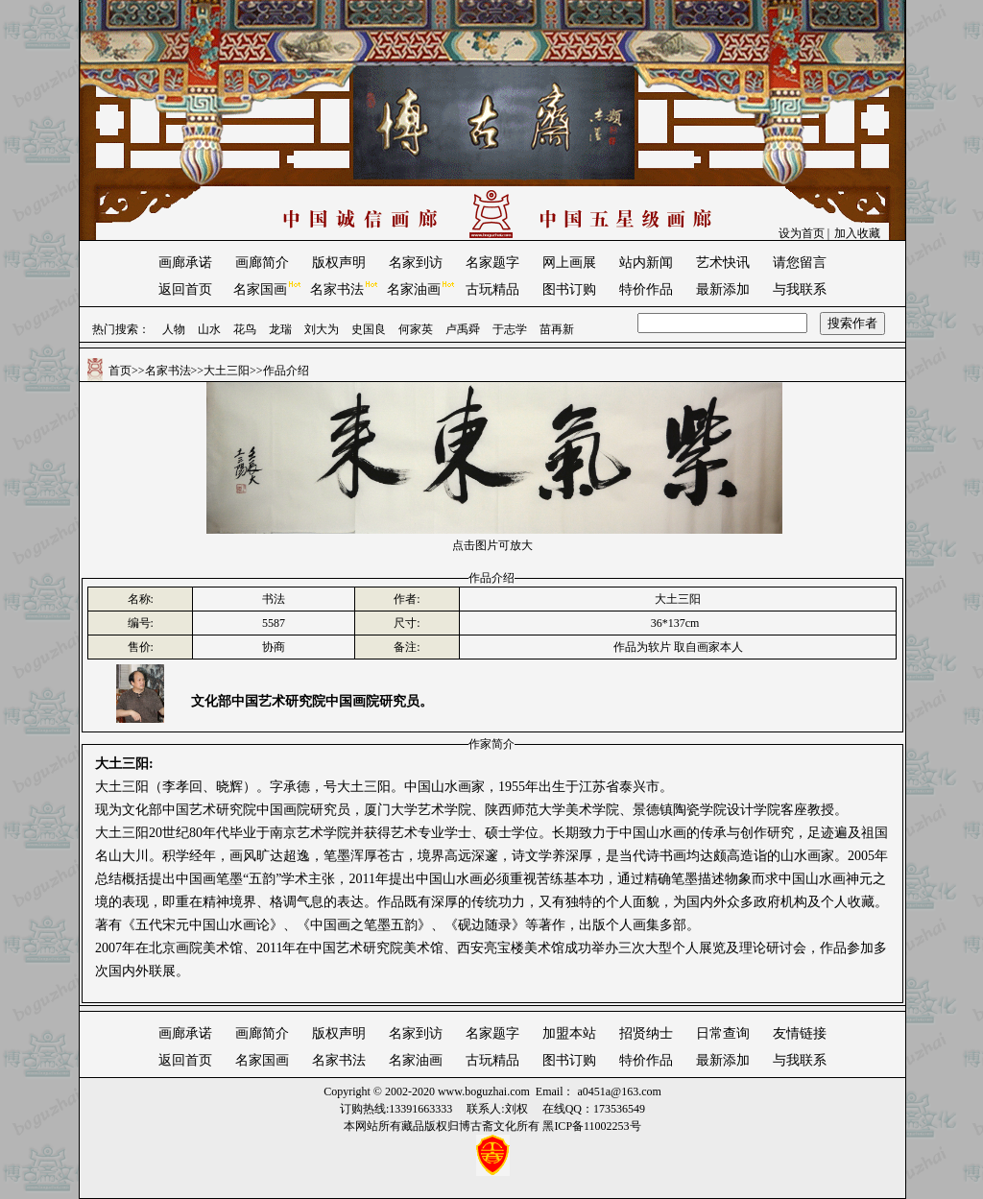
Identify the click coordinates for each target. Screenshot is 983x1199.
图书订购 (569, 289)
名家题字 (492, 262)
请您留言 (800, 262)
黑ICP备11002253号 (591, 1126)
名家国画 (260, 289)
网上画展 (569, 262)
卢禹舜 (462, 329)
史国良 (368, 329)
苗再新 (556, 329)
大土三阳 (227, 370)
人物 (173, 329)
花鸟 (244, 329)
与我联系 (800, 289)
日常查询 (723, 1033)
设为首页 (802, 233)
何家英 (415, 329)
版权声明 (339, 262)
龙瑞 (280, 329)
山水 (209, 329)
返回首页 (185, 289)
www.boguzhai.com (484, 1091)
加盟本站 (569, 1033)
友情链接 (800, 1033)
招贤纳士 (646, 1033)
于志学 (509, 329)
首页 (120, 370)
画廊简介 (262, 262)
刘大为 (321, 329)
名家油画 (414, 289)
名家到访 (416, 262)
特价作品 (646, 289)
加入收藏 (857, 233)
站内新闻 (646, 262)
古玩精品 (492, 289)
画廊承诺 (185, 262)
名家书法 (337, 289)
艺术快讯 (723, 262)
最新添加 (723, 289)
